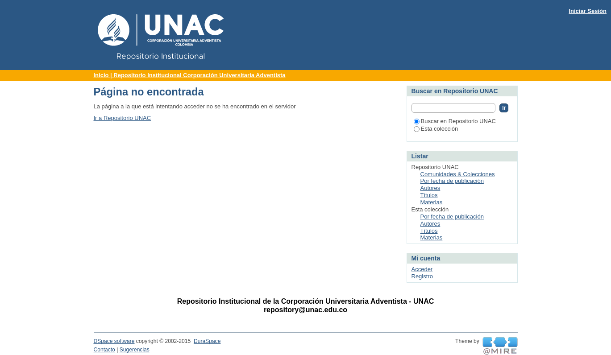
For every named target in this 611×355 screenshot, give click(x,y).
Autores (430, 188)
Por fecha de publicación (452, 181)
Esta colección (436, 128)
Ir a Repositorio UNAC (122, 118)
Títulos (429, 195)
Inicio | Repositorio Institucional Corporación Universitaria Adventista (190, 75)
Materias (431, 202)
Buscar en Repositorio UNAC (455, 121)
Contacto (104, 350)
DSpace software (114, 341)
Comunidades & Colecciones (457, 174)
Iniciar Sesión (588, 11)
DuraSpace (207, 341)
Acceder (422, 269)
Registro (422, 276)
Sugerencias (135, 350)
